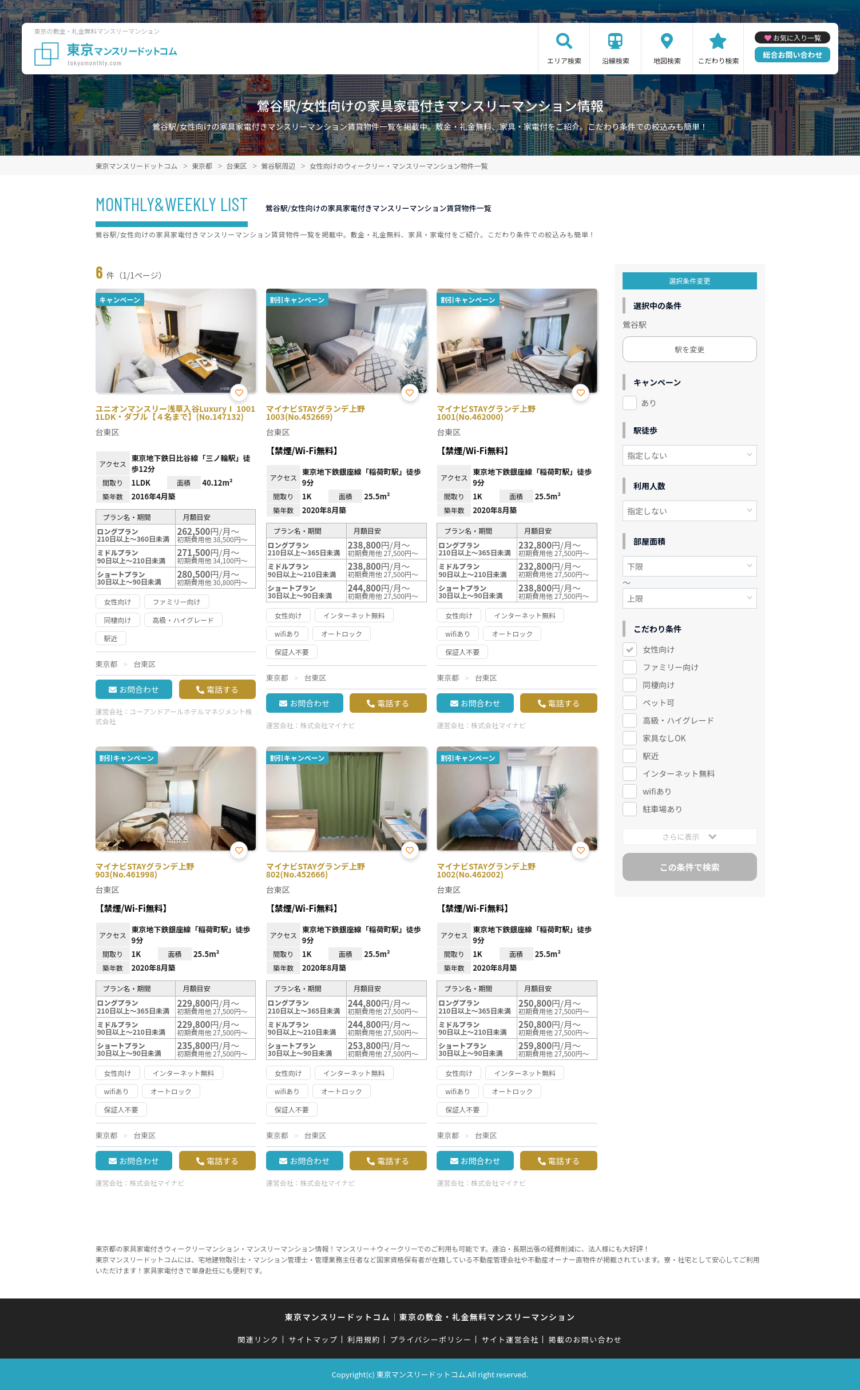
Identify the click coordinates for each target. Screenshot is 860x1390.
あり (649, 402)
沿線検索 (615, 60)
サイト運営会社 (509, 1339)
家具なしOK (664, 738)
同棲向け (659, 684)
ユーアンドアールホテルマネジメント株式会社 (174, 716)
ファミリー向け (671, 667)
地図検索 (667, 60)
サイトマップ (313, 1339)
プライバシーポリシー (431, 1339)
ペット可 (659, 702)
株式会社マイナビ (327, 725)
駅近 (651, 755)
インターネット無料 (679, 773)
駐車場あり (663, 809)
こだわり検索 (718, 60)
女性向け (659, 649)
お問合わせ (139, 689)
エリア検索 (564, 60)
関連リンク (258, 1339)
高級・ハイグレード (678, 720)
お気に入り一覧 (797, 37)
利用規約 (363, 1339)
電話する (223, 689)
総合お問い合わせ (792, 54)
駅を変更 (689, 349)
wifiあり (657, 791)
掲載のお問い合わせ (586, 1339)
